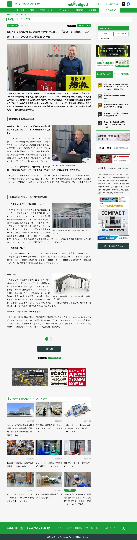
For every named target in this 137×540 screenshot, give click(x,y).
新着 (22, 10)
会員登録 (92, 10)
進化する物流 (105, 38)
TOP (8, 14)
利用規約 (78, 528)
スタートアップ (121, 34)
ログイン (101, 4)
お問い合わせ (113, 4)
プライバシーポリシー (93, 528)
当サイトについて (65, 528)
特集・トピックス (20, 14)
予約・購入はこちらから (113, 246)
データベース (64, 10)
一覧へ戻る (49, 349)
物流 (105, 34)
